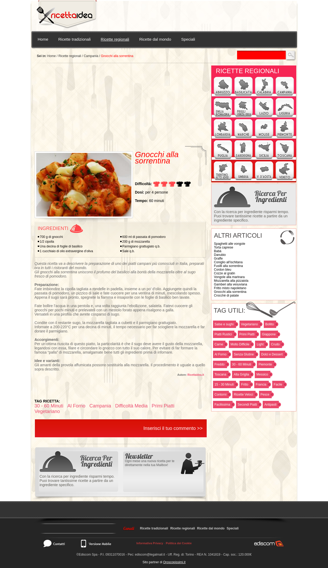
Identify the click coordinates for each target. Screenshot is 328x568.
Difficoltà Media (131, 406)
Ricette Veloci (243, 394)
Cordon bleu (222, 269)
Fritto (244, 384)
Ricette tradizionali (74, 39)
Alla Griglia (241, 374)
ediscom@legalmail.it (150, 554)
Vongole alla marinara (229, 277)
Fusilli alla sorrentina (228, 266)
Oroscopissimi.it (174, 562)
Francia (261, 384)
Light (260, 344)
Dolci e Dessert (272, 354)
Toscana (221, 374)
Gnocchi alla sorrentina (230, 292)
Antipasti (270, 404)
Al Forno (221, 354)
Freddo (220, 364)
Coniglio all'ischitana (228, 262)
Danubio (220, 255)
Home (43, 39)
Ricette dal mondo (155, 39)
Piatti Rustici (223, 334)
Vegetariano (249, 324)
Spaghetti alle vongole (229, 244)
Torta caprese (223, 247)
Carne (219, 344)
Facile (278, 384)
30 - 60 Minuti (241, 364)
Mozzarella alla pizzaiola (231, 281)
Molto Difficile (239, 344)
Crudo (275, 344)
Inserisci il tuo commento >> (172, 428)
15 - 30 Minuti (224, 384)
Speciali (188, 39)
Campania (91, 56)
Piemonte (265, 364)
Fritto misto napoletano (230, 288)
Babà (217, 251)
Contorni (221, 394)
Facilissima (222, 404)
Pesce (265, 394)
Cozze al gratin (224, 273)
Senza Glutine (244, 354)
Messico (262, 374)
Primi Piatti (247, 334)
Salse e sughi (224, 324)
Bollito (269, 324)
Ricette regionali (115, 39)
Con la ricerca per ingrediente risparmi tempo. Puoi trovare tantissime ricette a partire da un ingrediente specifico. (251, 216)
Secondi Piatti (247, 404)
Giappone (269, 334)
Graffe (218, 258)
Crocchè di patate (226, 295)
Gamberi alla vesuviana (230, 284)
